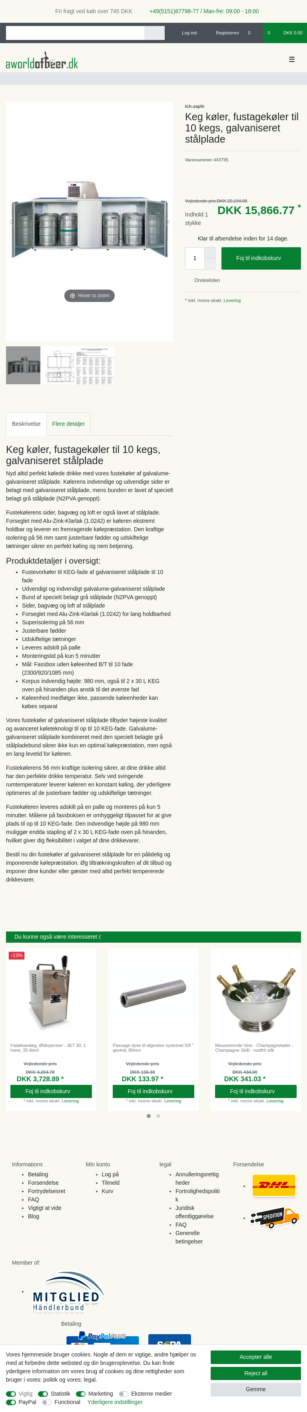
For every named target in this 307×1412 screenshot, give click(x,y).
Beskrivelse (26, 424)
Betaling (38, 1174)
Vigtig (26, 1393)
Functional (67, 1402)
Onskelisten (204, 280)
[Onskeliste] (253, 33)
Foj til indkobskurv (265, 258)
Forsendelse (43, 1183)
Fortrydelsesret (46, 1191)
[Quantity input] (194, 258)
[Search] (154, 33)
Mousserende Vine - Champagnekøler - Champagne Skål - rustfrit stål (254, 1048)
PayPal (27, 1402)
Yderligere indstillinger (115, 1402)
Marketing (100, 1393)
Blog (33, 1216)
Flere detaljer (68, 424)
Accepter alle (256, 1357)
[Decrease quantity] (209, 264)
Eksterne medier (151, 1393)
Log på (110, 1174)
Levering (231, 300)
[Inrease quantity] (209, 252)
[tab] (26, 424)
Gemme (256, 1389)
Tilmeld (111, 1183)
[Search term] (75, 33)
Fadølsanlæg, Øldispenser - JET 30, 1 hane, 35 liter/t (48, 1048)
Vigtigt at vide (45, 1208)
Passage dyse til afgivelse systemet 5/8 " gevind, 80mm (153, 1048)
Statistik (60, 1393)
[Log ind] (186, 33)
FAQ (33, 1199)
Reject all (255, 1373)
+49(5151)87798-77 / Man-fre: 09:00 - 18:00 (201, 11)
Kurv (108, 1191)
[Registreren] (222, 33)
